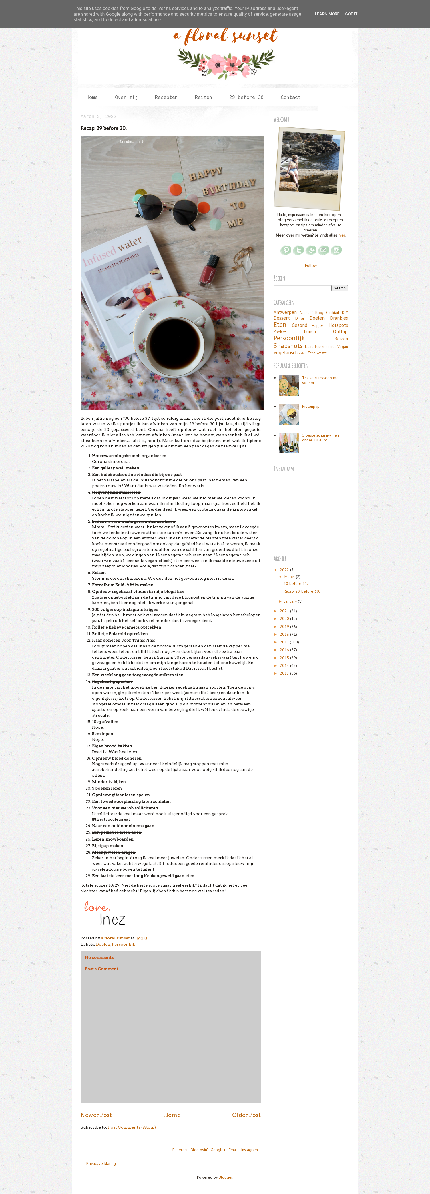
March (290, 576)
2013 (285, 673)
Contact (291, 97)
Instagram (249, 1149)
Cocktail (332, 312)
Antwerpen (285, 312)
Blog (319, 312)
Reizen (203, 97)
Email (233, 1149)
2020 (285, 618)
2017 (285, 642)
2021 (285, 610)
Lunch (310, 331)
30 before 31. (296, 583)
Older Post (246, 1114)
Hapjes (318, 325)
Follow (311, 265)
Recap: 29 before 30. (302, 591)
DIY (345, 312)
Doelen (103, 944)
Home (92, 97)
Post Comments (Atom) (132, 1127)
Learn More (327, 14)
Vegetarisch (286, 352)
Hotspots (338, 325)
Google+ (218, 1149)
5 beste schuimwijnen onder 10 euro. (320, 438)
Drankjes (339, 318)
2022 (285, 569)
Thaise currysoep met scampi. (321, 380)
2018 (285, 634)
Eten (280, 324)
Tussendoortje (325, 346)
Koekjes (280, 331)
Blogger (225, 1177)
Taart (308, 346)
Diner (299, 318)
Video (302, 353)
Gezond (299, 325)
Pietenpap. (311, 406)
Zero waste (317, 352)
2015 (285, 657)
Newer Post (96, 1114)
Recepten (166, 97)
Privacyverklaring (101, 1163)
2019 (285, 626)
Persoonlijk (123, 944)
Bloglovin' (199, 1149)
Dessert (282, 318)
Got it (351, 14)
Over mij (126, 97)
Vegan (342, 346)
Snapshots (288, 345)
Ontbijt (340, 331)
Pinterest (180, 1149)
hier (342, 235)
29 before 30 (246, 97)
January (291, 601)
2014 (285, 665)
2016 (285, 649)
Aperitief (306, 312)
